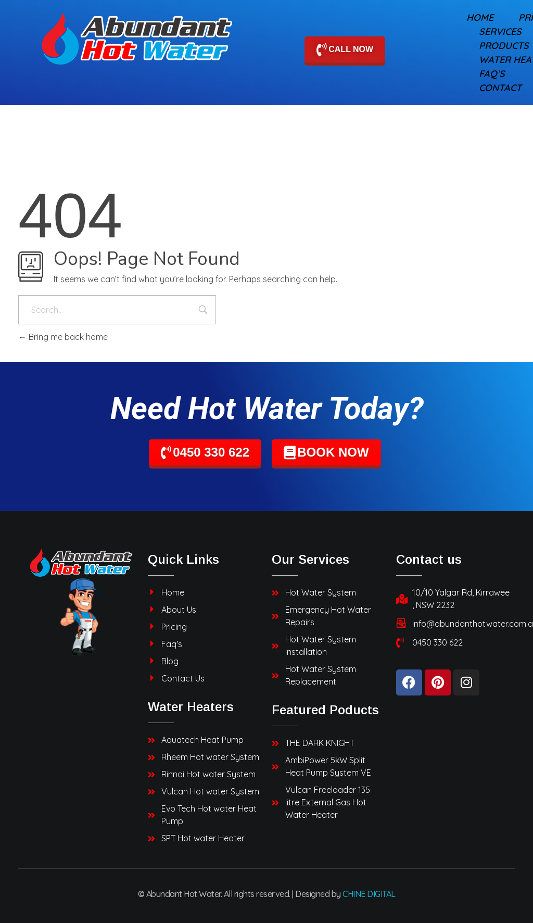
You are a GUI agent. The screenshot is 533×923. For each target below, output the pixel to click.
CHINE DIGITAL (369, 894)
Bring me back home (63, 337)
